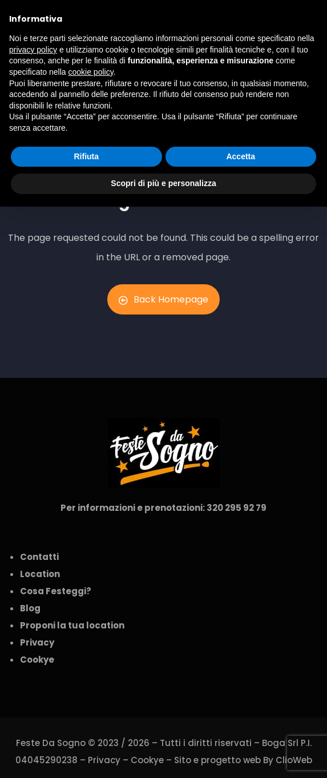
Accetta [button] (240, 156)
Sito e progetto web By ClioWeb (243, 760)
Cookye (147, 760)
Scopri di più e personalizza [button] (163, 183)
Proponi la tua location (72, 625)
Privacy (104, 760)
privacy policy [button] (33, 49)
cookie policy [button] (91, 71)
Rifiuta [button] (86, 156)
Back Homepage (163, 299)
